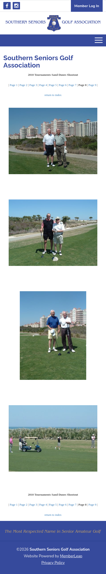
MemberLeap (71, 556)
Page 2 (23, 85)
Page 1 (14, 85)
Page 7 (72, 85)
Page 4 (43, 85)
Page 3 (33, 85)
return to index (53, 95)
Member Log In (86, 6)
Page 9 (92, 85)
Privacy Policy (53, 562)
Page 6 (62, 85)
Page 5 (53, 85)
